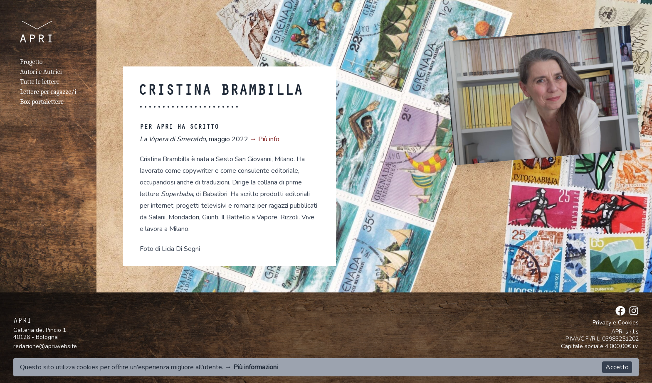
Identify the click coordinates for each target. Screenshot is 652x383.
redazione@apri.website (45, 346)
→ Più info (264, 139)
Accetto (617, 367)
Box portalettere (42, 102)
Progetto (31, 62)
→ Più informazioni (251, 367)
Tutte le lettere (39, 82)
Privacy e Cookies (616, 323)
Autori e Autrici (41, 72)
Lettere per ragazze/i (48, 92)
